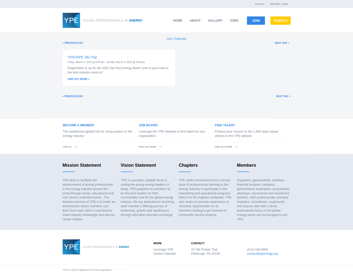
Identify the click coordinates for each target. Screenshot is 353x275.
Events (289, 21)
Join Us (70, 147)
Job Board (148, 125)
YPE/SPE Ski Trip (82, 57)
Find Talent (225, 125)
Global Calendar (165, 253)
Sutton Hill (118, 270)
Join (258, 21)
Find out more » (79, 79)
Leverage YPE (163, 249)
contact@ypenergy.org (262, 253)
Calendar (180, 38)
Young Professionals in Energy (103, 20)
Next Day (282, 43)
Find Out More (150, 147)
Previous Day (73, 43)
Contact (259, 3)
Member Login (279, 3)
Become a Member (78, 125)
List (168, 38)
